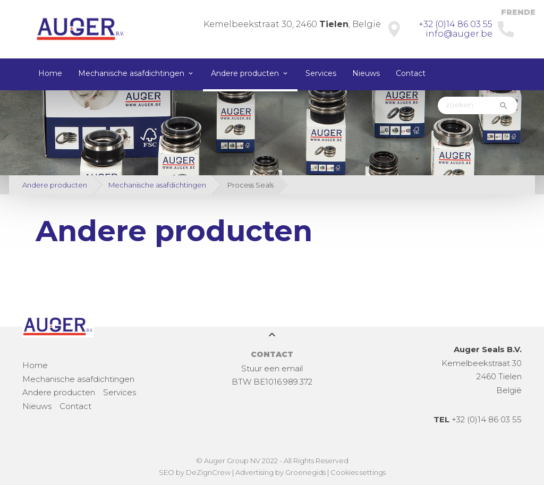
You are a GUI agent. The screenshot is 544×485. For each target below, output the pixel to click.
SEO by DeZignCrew (195, 472)
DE (530, 12)
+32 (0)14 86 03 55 (455, 24)
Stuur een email (272, 368)
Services (320, 73)
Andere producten (245, 73)
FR (506, 12)
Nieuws (366, 73)
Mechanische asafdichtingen (131, 73)
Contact (411, 73)
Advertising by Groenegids (280, 472)
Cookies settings (358, 472)
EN (518, 12)
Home (50, 73)
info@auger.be (459, 34)
